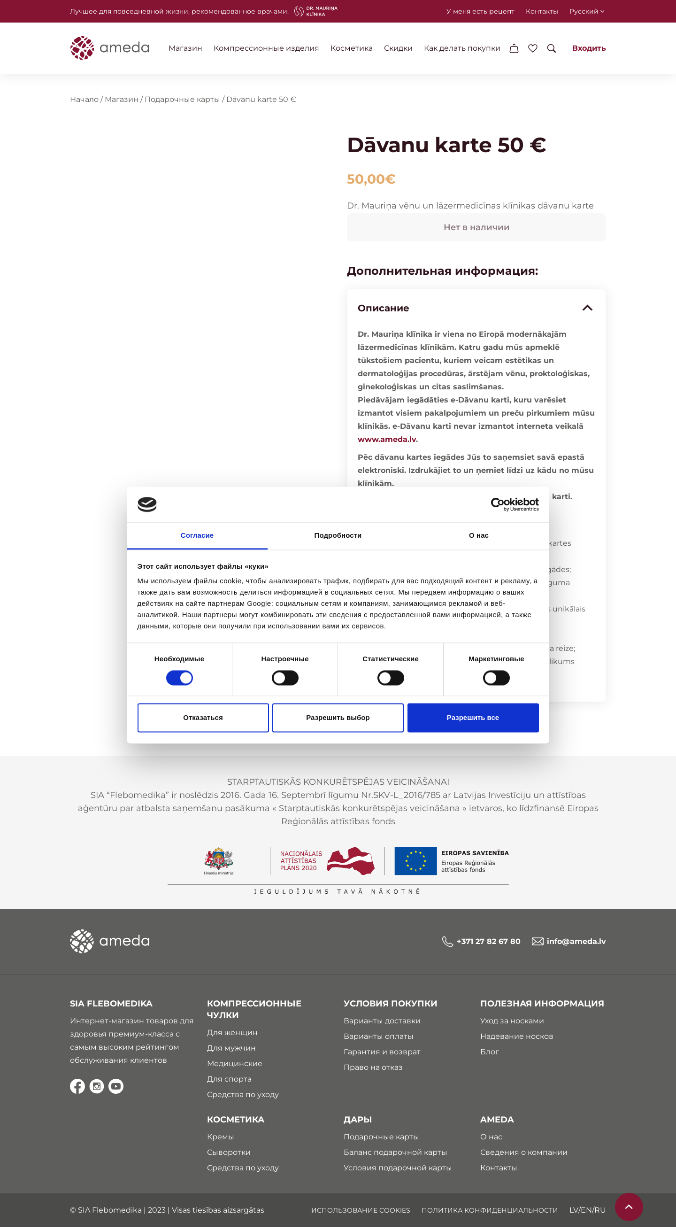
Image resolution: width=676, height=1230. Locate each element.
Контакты (543, 11)
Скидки (399, 48)
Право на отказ (373, 1070)
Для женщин (232, 1035)
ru (601, 1212)
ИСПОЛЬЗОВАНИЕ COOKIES (361, 1213)
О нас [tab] (479, 536)
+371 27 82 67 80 (482, 944)
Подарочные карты (181, 100)
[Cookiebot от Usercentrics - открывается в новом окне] (498, 504)
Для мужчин (231, 1050)
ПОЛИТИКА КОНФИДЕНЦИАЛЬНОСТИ (490, 1213)
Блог (490, 1054)
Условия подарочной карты (398, 1170)
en (587, 1212)
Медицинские (234, 1066)
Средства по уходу (242, 1097)
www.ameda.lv (386, 440)
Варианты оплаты (379, 1039)
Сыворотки (228, 1155)
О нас (492, 1139)
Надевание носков (517, 1039)
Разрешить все (473, 718)
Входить (590, 48)
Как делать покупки (463, 48)
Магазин (187, 48)
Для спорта (229, 1081)
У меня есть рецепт (481, 11)
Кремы (220, 1139)
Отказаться (203, 718)
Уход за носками (513, 1023)
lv (574, 1212)
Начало (83, 100)
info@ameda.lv (570, 944)
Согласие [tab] (197, 536)
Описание (476, 309)
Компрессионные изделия (268, 48)
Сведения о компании (524, 1155)
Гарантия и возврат (382, 1054)
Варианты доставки (382, 1023)
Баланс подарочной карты (395, 1155)
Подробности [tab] (338, 536)
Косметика (353, 48)
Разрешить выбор (337, 718)
